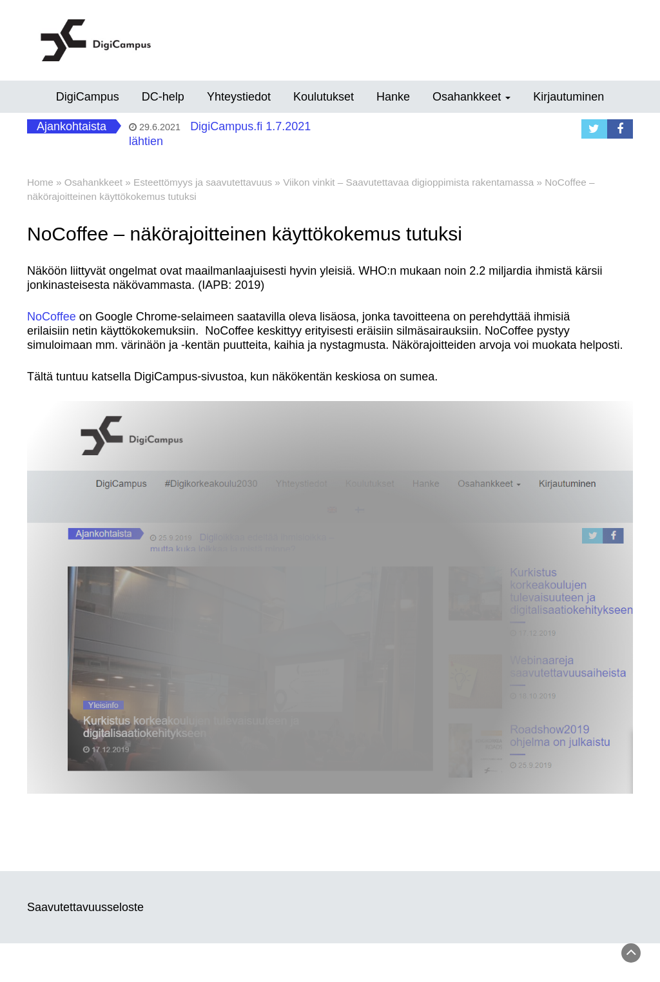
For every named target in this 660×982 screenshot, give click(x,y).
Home (40, 182)
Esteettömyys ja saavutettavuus (202, 182)
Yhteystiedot (239, 96)
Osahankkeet (471, 96)
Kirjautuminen (568, 96)
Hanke (393, 96)
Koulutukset (323, 96)
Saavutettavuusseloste (85, 907)
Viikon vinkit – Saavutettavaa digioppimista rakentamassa (408, 182)
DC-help (163, 96)
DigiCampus (87, 96)
